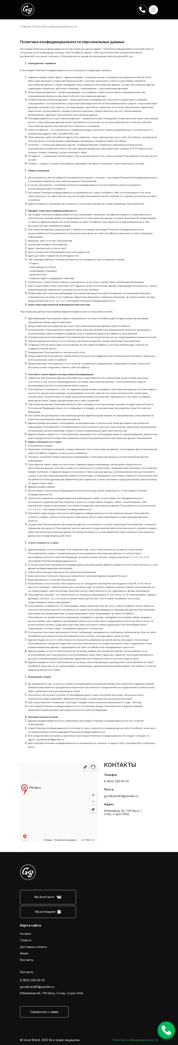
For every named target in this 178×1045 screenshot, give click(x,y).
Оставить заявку (166, 1030)
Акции (24, 953)
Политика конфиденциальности (135, 1040)
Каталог (25, 933)
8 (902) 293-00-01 (116, 781)
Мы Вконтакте (48, 897)
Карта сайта (30, 925)
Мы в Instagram (48, 912)
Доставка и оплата (33, 947)
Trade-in (25, 940)
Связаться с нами (44, 1012)
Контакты (26, 959)
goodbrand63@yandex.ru (50, 739)
